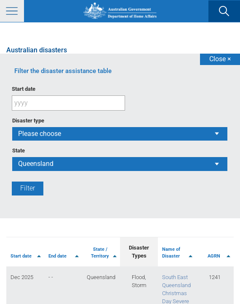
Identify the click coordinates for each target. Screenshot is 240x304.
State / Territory (100, 253)
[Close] (220, 59)
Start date (23, 89)
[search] (224, 11)
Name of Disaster (171, 253)
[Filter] (27, 188)
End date (57, 256)
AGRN (214, 256)
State (18, 150)
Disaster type (28, 120)
